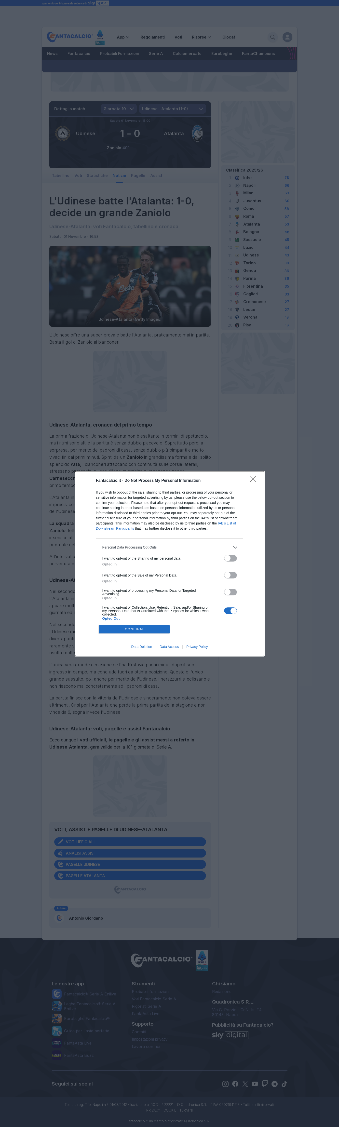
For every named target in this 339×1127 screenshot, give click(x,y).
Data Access (169, 647)
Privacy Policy (197, 647)
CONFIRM (134, 629)
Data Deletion (141, 647)
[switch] (230, 558)
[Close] (254, 480)
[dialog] (169, 563)
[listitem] (169, 547)
